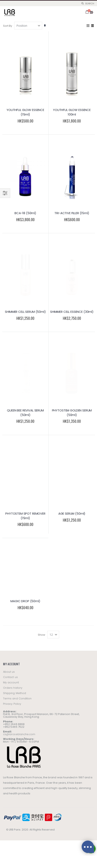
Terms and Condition (17, 507)
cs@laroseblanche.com (19, 543)
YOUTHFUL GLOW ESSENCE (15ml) (25, 112)
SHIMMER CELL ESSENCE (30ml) (72, 260)
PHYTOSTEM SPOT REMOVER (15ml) (25, 360)
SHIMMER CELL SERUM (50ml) (25, 260)
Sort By (7, 26)
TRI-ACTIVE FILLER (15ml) (71, 213)
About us (9, 481)
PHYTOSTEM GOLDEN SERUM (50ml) (72, 309)
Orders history (12, 497)
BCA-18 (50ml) (25, 213)
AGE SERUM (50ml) (72, 358)
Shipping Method (14, 502)
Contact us (10, 486)
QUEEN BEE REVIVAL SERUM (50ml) (25, 309)
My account (11, 491)
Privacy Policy (12, 513)
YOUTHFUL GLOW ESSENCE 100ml (72, 112)
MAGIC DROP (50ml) (25, 410)
